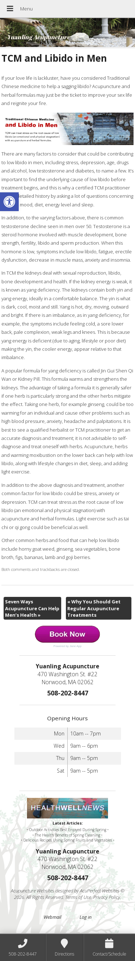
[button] (9, 201)
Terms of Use (78, 897)
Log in (85, 917)
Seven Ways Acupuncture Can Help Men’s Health (32, 608)
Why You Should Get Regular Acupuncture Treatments (94, 608)
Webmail (52, 917)
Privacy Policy (106, 897)
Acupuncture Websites (32, 890)
